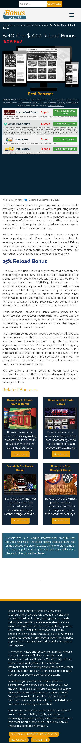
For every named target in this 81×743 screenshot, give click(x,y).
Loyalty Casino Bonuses (37, 25)
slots (72, 549)
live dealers (39, 553)
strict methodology (56, 105)
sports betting (60, 541)
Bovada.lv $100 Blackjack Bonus (60, 468)
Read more (20, 454)
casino (47, 541)
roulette (63, 549)
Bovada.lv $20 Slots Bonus (60, 402)
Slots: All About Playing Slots (34, 734)
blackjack (11, 553)
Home (5, 25)
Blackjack (18, 739)
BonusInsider (13, 537)
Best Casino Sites (17, 25)
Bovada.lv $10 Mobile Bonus (20, 468)
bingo (9, 545)
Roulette (40, 739)
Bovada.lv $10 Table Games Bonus (20, 402)
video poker (24, 553)
